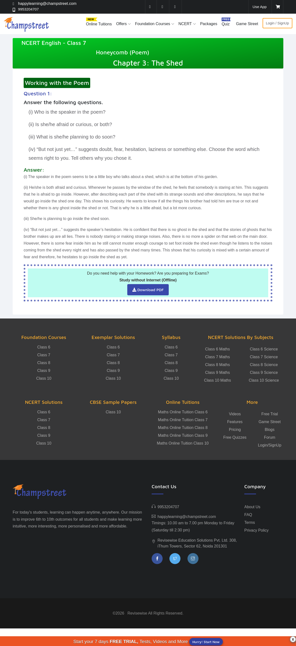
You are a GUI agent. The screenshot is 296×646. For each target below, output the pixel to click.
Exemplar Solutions (113, 337)
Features (235, 422)
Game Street (247, 24)
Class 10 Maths (217, 380)
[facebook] (150, 7)
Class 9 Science (264, 372)
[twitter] (163, 7)
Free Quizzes (235, 437)
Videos (235, 414)
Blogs (270, 429)
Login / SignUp (277, 23)
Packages (208, 24)
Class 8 (43, 363)
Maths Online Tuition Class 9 (183, 435)
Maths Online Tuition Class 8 (183, 428)
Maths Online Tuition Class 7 (183, 420)
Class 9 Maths (217, 372)
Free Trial (269, 414)
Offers (121, 24)
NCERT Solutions (43, 402)
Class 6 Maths (217, 349)
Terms (249, 522)
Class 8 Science (264, 365)
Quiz (226, 24)
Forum (269, 437)
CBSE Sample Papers (113, 402)
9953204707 (29, 9)
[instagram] (175, 7)
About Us (252, 507)
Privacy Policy (256, 530)
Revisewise (137, 613)
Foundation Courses (152, 24)
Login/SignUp (269, 445)
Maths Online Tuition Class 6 (183, 412)
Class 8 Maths (217, 365)
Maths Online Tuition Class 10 (183, 443)
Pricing (235, 429)
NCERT (185, 24)
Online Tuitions (99, 24)
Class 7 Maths (217, 357)
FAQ (248, 515)
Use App (259, 7)
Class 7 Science (264, 357)
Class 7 (43, 355)
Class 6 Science (264, 349)
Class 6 (43, 347)
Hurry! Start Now (206, 642)
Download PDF (148, 290)
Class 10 (43, 378)
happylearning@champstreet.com (47, 3)
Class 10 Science (264, 380)
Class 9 (43, 370)
